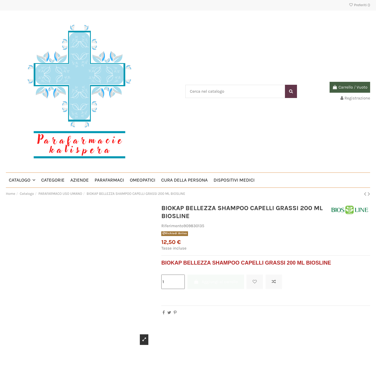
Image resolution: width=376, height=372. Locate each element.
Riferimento (172, 225)
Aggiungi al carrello (216, 281)
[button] (22, 180)
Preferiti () (359, 5)
